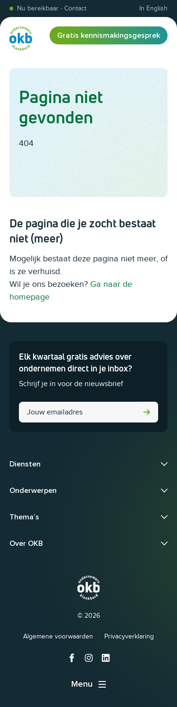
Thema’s (24, 517)
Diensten (25, 464)
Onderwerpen (33, 490)
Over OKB (26, 543)
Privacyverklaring (129, 636)
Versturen (146, 412)
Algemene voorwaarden (58, 636)
